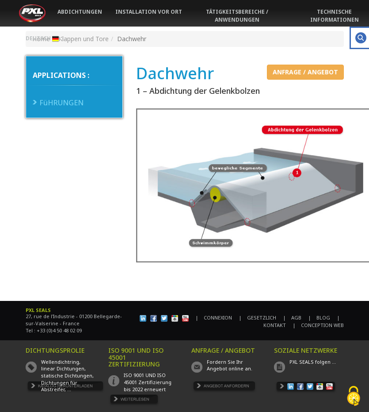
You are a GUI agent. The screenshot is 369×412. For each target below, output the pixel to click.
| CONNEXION (213, 317)
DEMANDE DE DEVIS (224, 387)
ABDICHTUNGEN (79, 11)
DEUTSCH (44, 38)
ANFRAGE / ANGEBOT (305, 72)
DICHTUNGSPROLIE (55, 350)
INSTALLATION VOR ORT (148, 11)
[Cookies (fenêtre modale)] (353, 396)
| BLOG (319, 317)
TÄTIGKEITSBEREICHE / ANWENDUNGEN (237, 15)
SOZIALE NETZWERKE (305, 350)
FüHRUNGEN (61, 102)
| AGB (292, 317)
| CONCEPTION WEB (318, 325)
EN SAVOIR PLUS (134, 401)
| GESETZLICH (257, 317)
